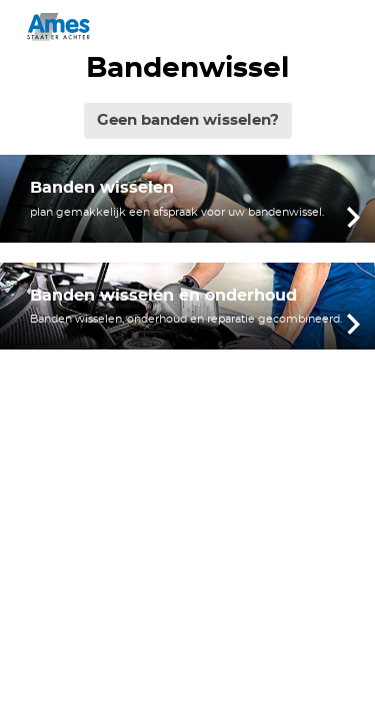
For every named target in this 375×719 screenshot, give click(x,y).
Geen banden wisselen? (188, 120)
